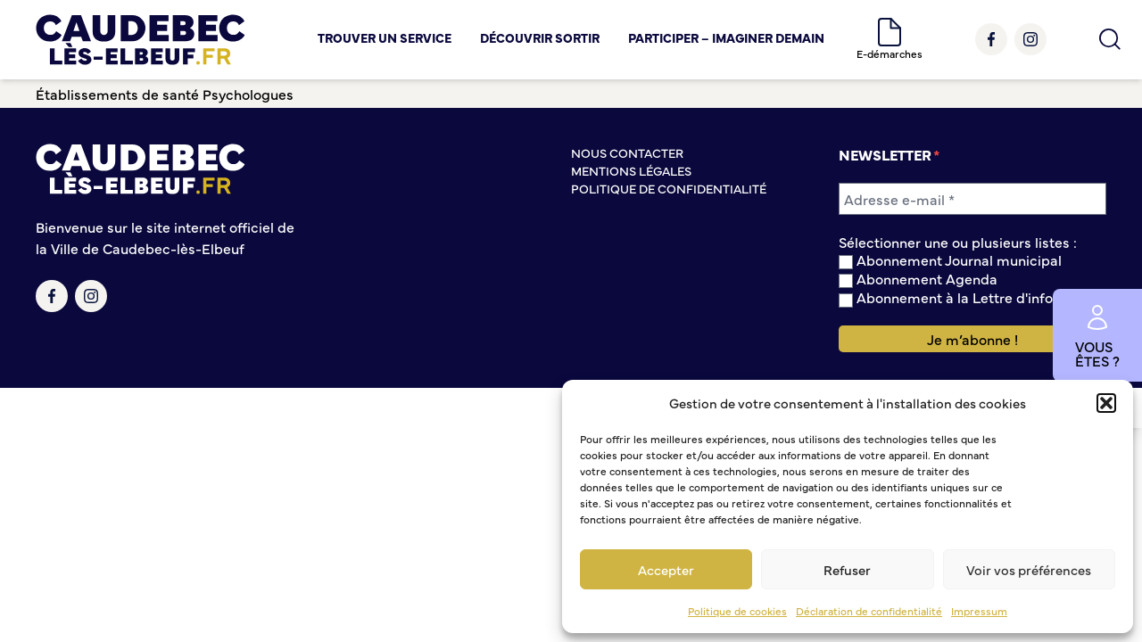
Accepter (666, 569)
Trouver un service (384, 37)
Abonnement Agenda (918, 278)
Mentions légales (631, 170)
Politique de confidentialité (668, 188)
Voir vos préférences (1028, 569)
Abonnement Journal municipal (950, 260)
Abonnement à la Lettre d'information (972, 297)
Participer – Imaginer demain (726, 37)
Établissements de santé (117, 93)
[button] (1106, 403)
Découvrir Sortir (540, 37)
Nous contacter (627, 152)
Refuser (847, 569)
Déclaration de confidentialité (869, 611)
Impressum (979, 611)
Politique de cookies (737, 611)
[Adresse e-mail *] (972, 199)
